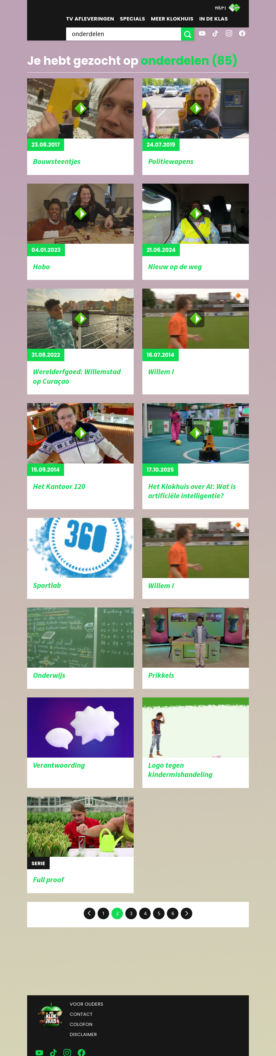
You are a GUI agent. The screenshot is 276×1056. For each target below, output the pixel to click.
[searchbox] (123, 33)
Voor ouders (86, 1004)
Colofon (81, 1024)
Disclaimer (83, 1034)
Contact (81, 1014)
